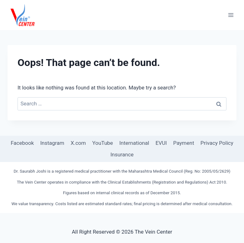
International (134, 143)
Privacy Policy (216, 143)
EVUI (161, 143)
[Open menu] (230, 15)
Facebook (22, 143)
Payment (183, 143)
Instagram (52, 143)
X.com (78, 143)
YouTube (102, 143)
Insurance (121, 154)
